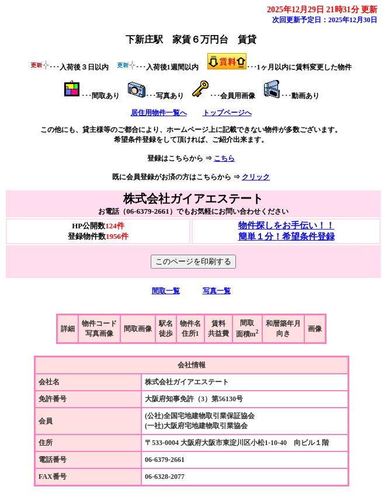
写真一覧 (217, 291)
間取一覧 (166, 291)
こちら (224, 158)
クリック (256, 177)
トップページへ (227, 113)
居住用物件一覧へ (159, 113)
